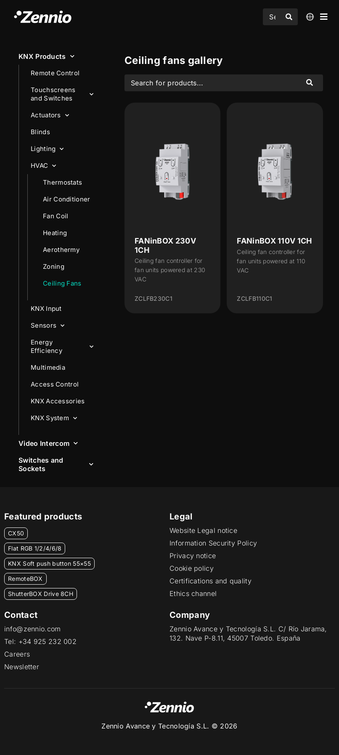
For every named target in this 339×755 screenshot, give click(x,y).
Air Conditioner (66, 199)
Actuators (50, 115)
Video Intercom (48, 443)
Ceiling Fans (62, 283)
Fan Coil (55, 216)
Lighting (47, 149)
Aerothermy (61, 250)
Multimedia (48, 367)
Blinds (40, 132)
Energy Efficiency (62, 346)
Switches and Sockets (56, 464)
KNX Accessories (58, 401)
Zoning (53, 266)
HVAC (43, 165)
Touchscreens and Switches (62, 94)
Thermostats (62, 182)
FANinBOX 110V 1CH (274, 240)
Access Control (55, 384)
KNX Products (46, 56)
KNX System (54, 418)
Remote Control (55, 73)
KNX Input (46, 309)
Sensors (47, 325)
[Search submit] (288, 17)
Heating (55, 233)
